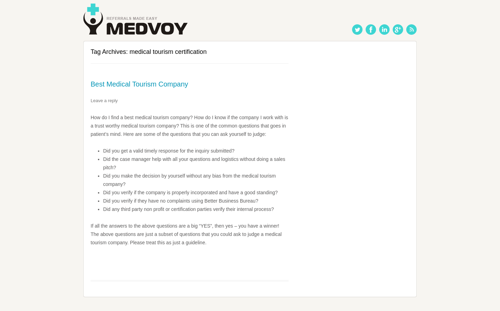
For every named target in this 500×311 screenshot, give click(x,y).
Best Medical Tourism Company (139, 84)
